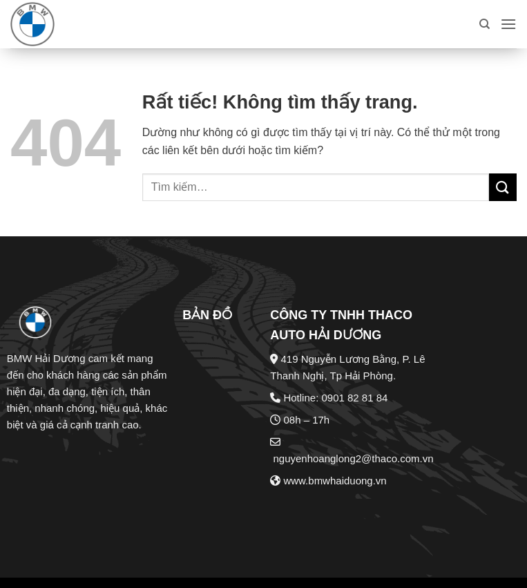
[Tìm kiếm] (484, 24)
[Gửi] (503, 186)
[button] (508, 24)
